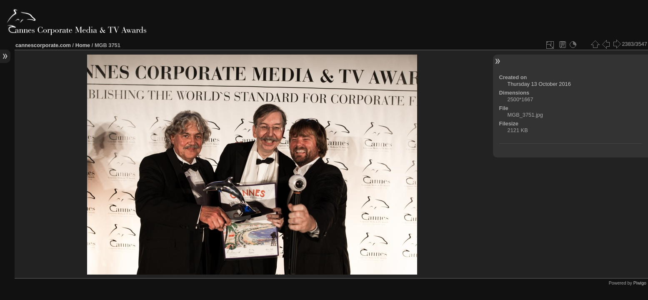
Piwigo (639, 282)
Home (82, 45)
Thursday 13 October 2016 (539, 84)
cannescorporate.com (43, 45)
